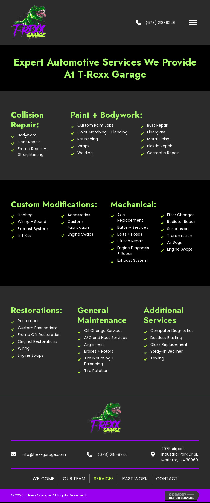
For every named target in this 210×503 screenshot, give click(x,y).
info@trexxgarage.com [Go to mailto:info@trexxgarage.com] (44, 454)
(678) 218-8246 (160, 22)
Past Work (135, 478)
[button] (193, 22)
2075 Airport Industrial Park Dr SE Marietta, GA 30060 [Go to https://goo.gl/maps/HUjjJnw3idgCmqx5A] (179, 454)
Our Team (74, 478)
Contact (167, 478)
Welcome (43, 478)
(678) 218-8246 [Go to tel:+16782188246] (113, 454)
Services (104, 478)
